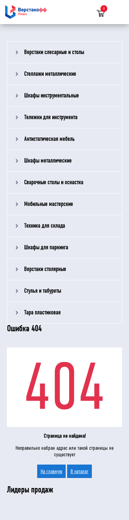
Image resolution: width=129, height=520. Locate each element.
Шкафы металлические (48, 160)
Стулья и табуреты (42, 290)
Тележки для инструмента (50, 117)
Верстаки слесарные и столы (54, 52)
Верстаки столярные (45, 269)
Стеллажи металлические (50, 73)
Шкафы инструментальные (51, 95)
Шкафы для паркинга (46, 247)
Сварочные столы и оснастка (53, 182)
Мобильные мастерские (48, 204)
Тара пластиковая (42, 312)
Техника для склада (44, 225)
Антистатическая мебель (49, 139)
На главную (51, 471)
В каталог (79, 471)
